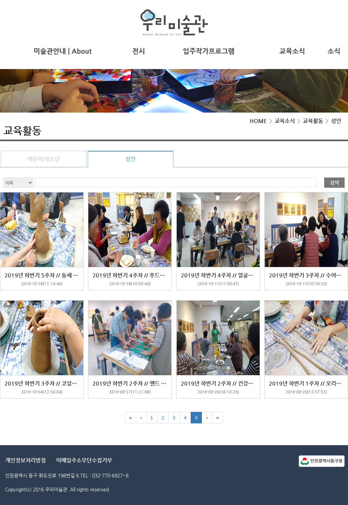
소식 (334, 51)
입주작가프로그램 (208, 51)
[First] (130, 417)
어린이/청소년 (43, 159)
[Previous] (141, 417)
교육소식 (292, 51)
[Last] (217, 417)
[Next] (207, 417)
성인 (130, 159)
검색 (334, 182)
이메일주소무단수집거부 (84, 460)
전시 (138, 51)
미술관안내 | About (62, 51)
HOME (258, 121)
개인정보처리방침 (25, 460)
